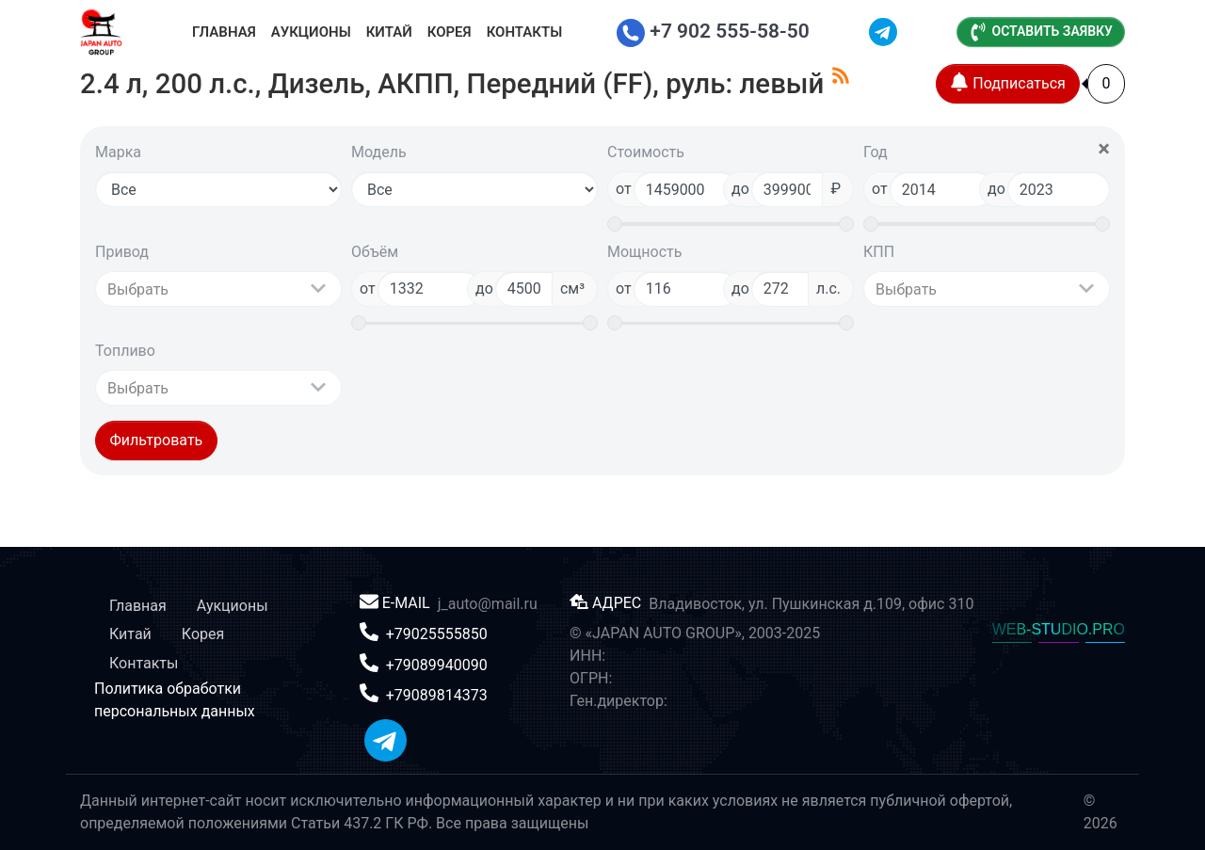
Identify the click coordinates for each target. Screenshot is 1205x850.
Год (875, 152)
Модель (379, 152)
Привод (122, 252)
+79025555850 (437, 634)
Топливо (125, 351)
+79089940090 (437, 664)
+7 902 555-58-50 (713, 31)
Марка (118, 152)
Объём (374, 252)
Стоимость (645, 152)
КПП (878, 252)
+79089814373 (437, 695)
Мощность (644, 252)
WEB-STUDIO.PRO (1058, 629)
